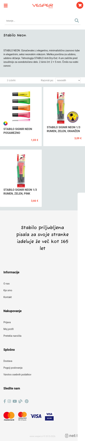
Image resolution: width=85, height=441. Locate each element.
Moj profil (8, 329)
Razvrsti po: (47, 80)
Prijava (7, 322)
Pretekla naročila (12, 335)
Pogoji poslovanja (12, 367)
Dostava (7, 361)
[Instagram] (9, 401)
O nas (6, 283)
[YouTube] (15, 401)
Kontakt (7, 297)
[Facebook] (4, 401)
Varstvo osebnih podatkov (17, 374)
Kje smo (7, 290)
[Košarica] (79, 5)
